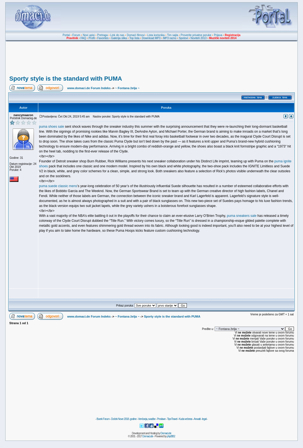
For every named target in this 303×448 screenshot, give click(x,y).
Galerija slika (119, 38)
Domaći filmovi (136, 35)
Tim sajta (172, 35)
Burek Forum (103, 418)
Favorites (102, 38)
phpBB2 (171, 436)
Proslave (161, 418)
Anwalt (197, 418)
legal (204, 418)
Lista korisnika (156, 35)
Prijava (218, 35)
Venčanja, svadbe (146, 418)
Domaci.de (165, 433)
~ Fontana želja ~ (127, 88)
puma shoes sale (51, 127)
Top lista (134, 38)
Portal (66, 35)
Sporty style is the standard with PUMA (65, 78)
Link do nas (117, 35)
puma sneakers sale (241, 216)
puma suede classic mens (58, 186)
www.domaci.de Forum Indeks (89, 88)
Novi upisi (89, 35)
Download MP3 (151, 38)
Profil (92, 38)
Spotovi (183, 38)
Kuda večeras (185, 418)
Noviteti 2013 (198, 38)
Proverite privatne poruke (196, 35)
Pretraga (102, 35)
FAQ (83, 38)
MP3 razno (169, 38)
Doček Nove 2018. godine (124, 418)
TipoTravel (172, 418)
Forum (76, 35)
